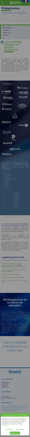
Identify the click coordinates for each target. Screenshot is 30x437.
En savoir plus (6, 425)
